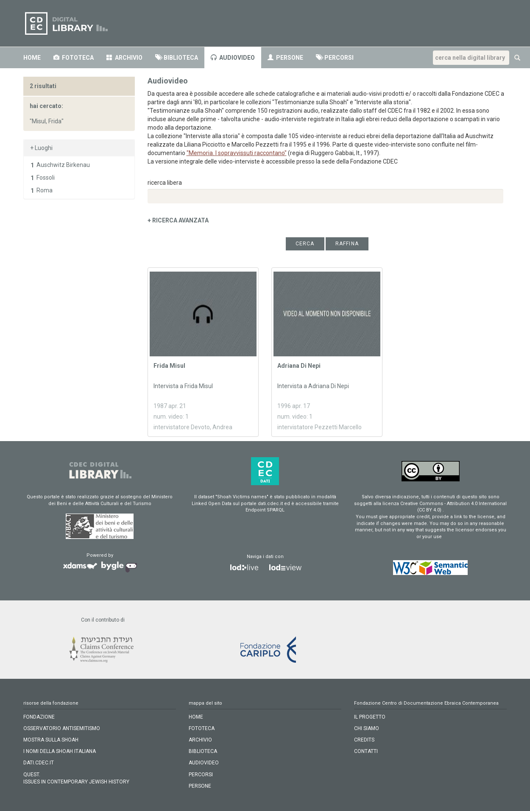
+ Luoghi (41, 147)
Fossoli (45, 177)
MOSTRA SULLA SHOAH (50, 740)
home (32, 57)
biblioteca (203, 751)
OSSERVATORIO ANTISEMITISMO (61, 728)
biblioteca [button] (176, 57)
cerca (305, 244)
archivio (124, 57)
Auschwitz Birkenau (63, 164)
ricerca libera (165, 182)
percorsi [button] (335, 57)
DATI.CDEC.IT (38, 763)
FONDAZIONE (39, 717)
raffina (347, 244)
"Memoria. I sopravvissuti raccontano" (237, 153)
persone (285, 57)
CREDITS (364, 740)
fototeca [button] (73, 57)
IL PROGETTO (369, 717)
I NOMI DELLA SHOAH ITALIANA (59, 751)
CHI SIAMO (366, 728)
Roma (44, 190)
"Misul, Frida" (47, 121)
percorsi (201, 775)
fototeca (202, 728)
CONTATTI (366, 751)
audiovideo (233, 57)
